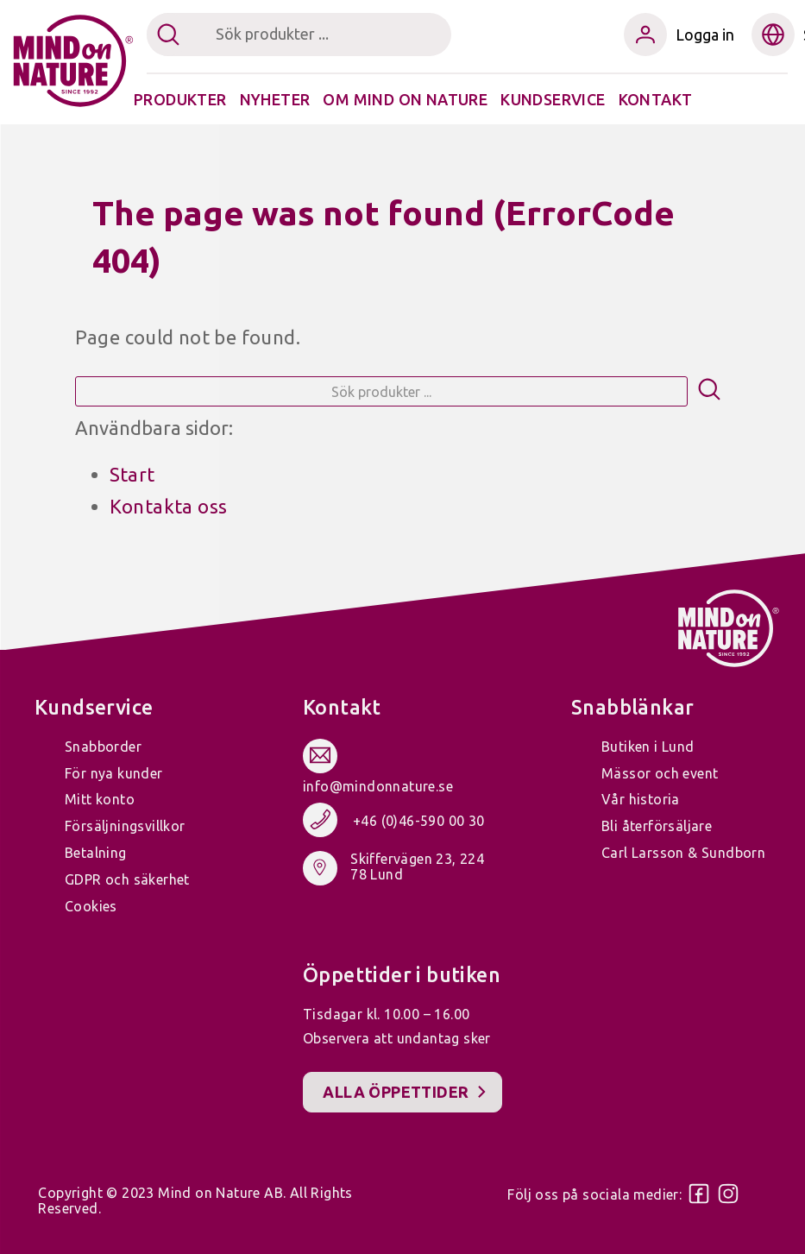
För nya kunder (114, 773)
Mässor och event (659, 773)
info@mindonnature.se (378, 786)
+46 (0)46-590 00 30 (419, 821)
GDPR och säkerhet (127, 879)
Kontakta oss (169, 506)
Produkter (180, 99)
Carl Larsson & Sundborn (683, 852)
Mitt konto (100, 799)
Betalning (96, 852)
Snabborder (103, 746)
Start (132, 474)
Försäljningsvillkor (125, 826)
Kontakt (656, 99)
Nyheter (275, 99)
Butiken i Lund (648, 746)
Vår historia (640, 799)
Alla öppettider (396, 1091)
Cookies (91, 906)
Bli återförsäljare (656, 826)
